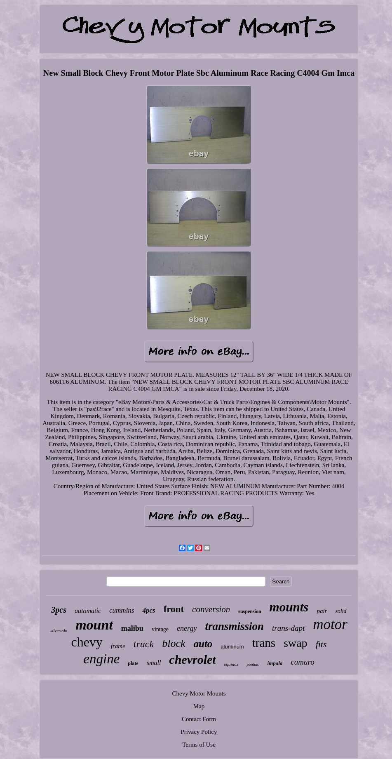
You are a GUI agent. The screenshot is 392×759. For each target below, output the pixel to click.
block (173, 643)
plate (133, 663)
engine (101, 658)
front (174, 609)
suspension (249, 611)
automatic (88, 610)
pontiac (252, 664)
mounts (289, 607)
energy (187, 628)
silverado (58, 630)
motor (330, 624)
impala (274, 663)
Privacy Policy (199, 731)
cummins (121, 610)
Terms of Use (199, 744)
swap (295, 643)
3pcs (58, 609)
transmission (234, 626)
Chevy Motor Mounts (198, 693)
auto (202, 643)
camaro (302, 662)
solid (340, 611)
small (154, 662)
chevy (86, 641)
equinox (231, 664)
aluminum (232, 647)
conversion (211, 609)
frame (118, 646)
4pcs (148, 610)
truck (144, 644)
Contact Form (199, 719)
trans (263, 642)
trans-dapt (288, 628)
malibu (132, 628)
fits (321, 644)
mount (94, 624)
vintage (160, 629)
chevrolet (192, 659)
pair (322, 611)
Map (199, 706)
